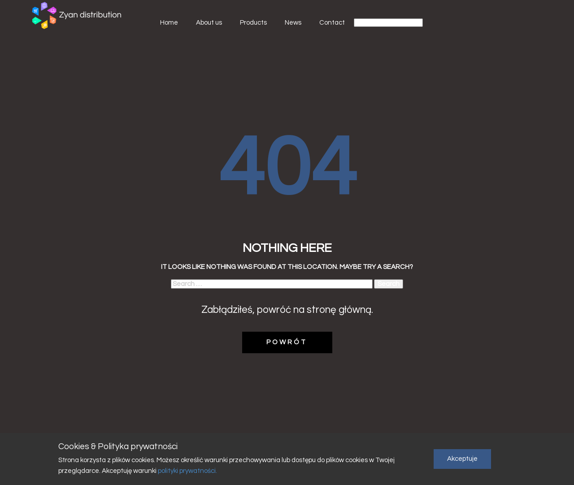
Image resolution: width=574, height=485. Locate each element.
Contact (332, 22)
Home (169, 22)
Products (253, 22)
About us (209, 22)
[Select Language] (388, 22)
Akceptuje (462, 458)
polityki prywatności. (187, 471)
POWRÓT (286, 342)
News (293, 22)
